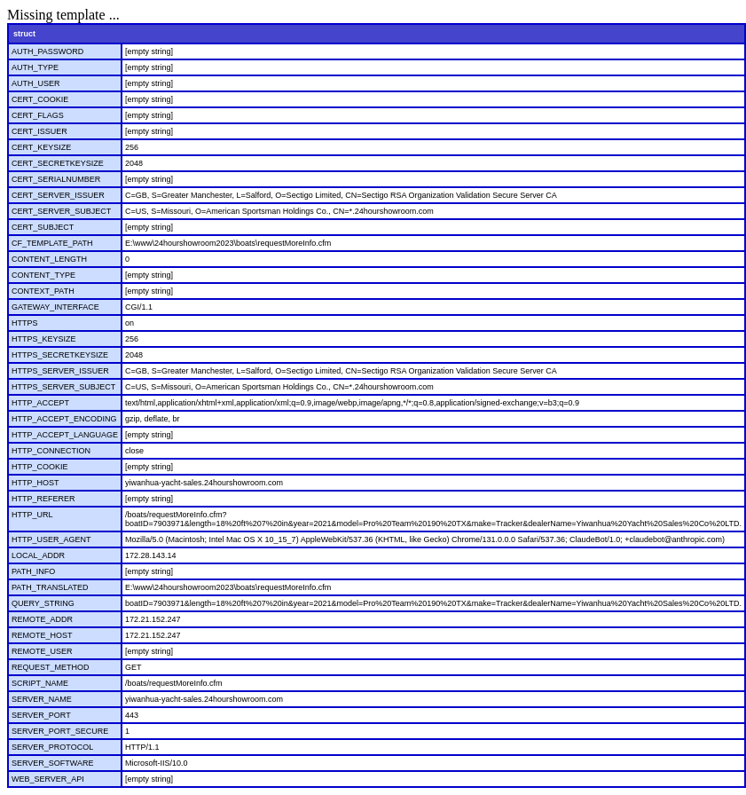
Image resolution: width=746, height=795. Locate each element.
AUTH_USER (36, 83)
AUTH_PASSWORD (47, 51)
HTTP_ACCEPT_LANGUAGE (65, 434)
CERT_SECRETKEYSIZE (58, 163)
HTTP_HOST (35, 482)
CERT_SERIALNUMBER (56, 179)
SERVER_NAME (42, 699)
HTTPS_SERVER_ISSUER (60, 370)
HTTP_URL (32, 514)
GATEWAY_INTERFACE (55, 307)
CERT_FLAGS (38, 115)
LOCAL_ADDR (38, 555)
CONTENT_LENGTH (49, 259)
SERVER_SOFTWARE (53, 763)
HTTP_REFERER (43, 498)
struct (24, 33)
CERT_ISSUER (39, 131)
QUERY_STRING (43, 603)
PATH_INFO (33, 571)
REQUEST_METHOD (51, 667)
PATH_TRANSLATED (50, 587)
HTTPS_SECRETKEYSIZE (60, 354)
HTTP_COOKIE (40, 466)
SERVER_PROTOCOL (52, 747)
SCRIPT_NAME (40, 683)
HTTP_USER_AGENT (51, 539)
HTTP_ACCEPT (40, 402)
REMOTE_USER (42, 651)
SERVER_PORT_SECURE (60, 731)
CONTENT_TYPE (43, 275)
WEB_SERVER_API (48, 779)
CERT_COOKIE (40, 99)
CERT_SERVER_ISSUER (58, 195)
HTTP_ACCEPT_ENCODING (64, 418)
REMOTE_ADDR (42, 619)
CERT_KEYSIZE (41, 147)
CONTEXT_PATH (43, 291)
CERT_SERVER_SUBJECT (61, 211)
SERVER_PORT (41, 715)
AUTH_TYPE (35, 67)
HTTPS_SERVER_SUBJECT (63, 386)
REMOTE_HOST (42, 635)
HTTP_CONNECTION (51, 450)
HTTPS (25, 323)
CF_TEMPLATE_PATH (52, 243)
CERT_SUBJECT (43, 227)
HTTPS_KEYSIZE (44, 339)
